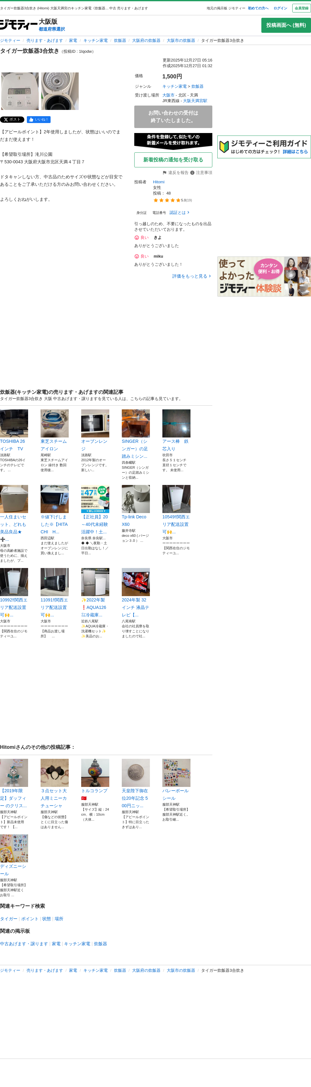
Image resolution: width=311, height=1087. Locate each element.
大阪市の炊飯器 (181, 40)
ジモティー (10, 40)
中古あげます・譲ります (24, 943)
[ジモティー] (18, 25)
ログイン (280, 8)
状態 (46, 918)
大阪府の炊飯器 (146, 40)
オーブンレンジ (95, 430)
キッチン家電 (95, 40)
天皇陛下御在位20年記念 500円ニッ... (136, 783)
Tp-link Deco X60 (136, 506)
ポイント (30, 918)
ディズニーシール (14, 855)
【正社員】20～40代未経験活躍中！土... (95, 509)
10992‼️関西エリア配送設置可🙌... (14, 592)
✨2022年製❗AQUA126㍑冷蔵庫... (95, 592)
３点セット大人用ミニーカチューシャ (55, 783)
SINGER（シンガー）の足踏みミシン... (136, 434)
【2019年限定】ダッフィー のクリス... (14, 783)
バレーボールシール (176, 780)
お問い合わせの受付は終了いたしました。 (173, 116)
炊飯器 (120, 40)
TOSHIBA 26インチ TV (14, 430)
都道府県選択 (52, 29)
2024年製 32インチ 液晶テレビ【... (136, 592)
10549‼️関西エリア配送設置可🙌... (176, 509)
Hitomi (159, 182)
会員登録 (302, 8)
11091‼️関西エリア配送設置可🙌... (55, 592)
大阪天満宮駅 (195, 100)
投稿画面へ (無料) (286, 25)
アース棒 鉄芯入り (176, 430)
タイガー (8, 918)
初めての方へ (258, 8)
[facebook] (39, 119)
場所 (59, 918)
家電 (73, 40)
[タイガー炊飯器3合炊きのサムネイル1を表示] (20, 91)
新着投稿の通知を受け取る (173, 159)
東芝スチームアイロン (55, 430)
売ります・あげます (45, 40)
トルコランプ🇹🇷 (95, 780)
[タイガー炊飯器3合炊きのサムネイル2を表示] (60, 91)
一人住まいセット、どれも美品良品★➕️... (14, 513)
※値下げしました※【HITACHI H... (55, 509)
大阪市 (168, 95)
